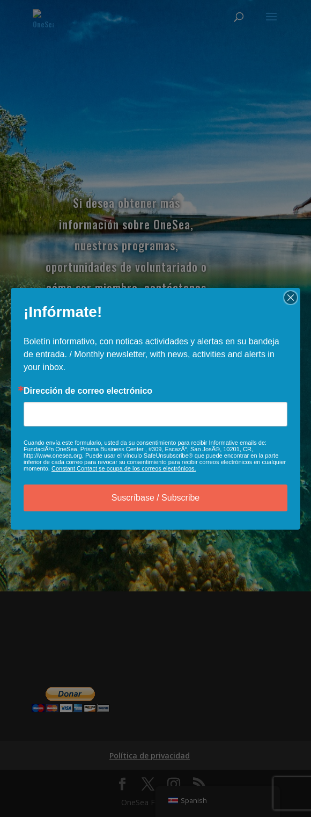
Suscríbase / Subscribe (156, 497)
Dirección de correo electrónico (88, 391)
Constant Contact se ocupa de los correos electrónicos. (123, 468)
